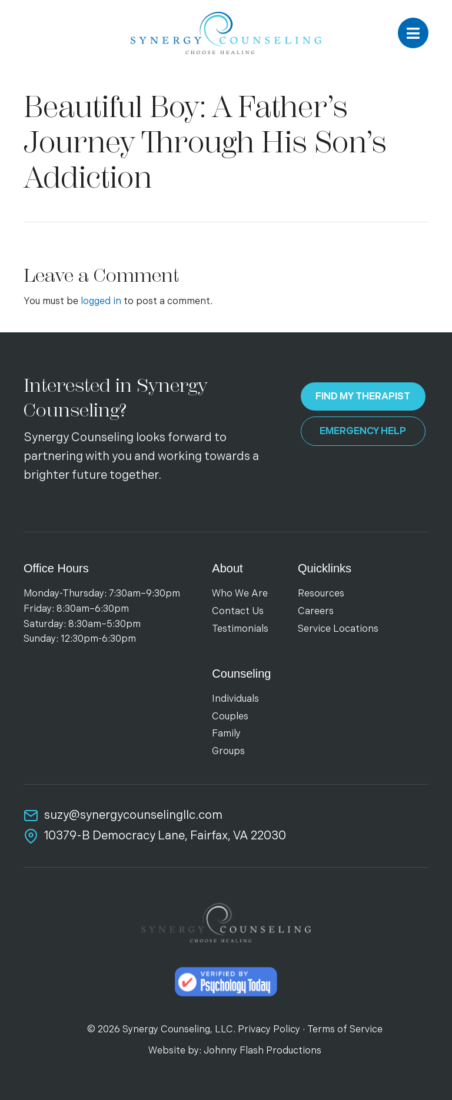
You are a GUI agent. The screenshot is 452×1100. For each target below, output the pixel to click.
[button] (413, 33)
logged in (101, 301)
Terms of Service (345, 1029)
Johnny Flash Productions (262, 1050)
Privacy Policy (269, 1029)
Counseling (241, 673)
